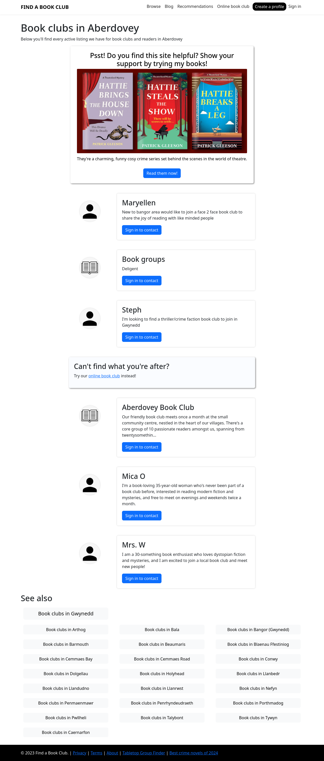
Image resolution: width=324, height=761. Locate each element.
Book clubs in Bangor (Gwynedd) (258, 629)
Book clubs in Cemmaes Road (162, 659)
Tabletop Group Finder (144, 753)
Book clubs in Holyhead (162, 673)
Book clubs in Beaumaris (162, 644)
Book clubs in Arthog (66, 629)
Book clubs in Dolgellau (66, 673)
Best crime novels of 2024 (193, 753)
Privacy (79, 753)
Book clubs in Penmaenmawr (66, 703)
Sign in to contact (141, 230)
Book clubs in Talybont (162, 717)
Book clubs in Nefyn (258, 688)
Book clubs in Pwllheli (65, 717)
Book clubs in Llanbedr (258, 673)
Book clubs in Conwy (258, 659)
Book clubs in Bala (162, 629)
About (112, 753)
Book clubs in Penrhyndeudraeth (162, 703)
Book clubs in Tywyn (258, 717)
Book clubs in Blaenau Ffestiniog (258, 644)
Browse (153, 6)
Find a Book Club (45, 7)
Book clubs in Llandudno (66, 688)
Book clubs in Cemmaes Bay (65, 659)
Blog (169, 6)
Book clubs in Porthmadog (258, 703)
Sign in (294, 6)
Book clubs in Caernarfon (66, 732)
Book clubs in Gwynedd (66, 613)
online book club (104, 376)
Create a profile (269, 6)
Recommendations (195, 6)
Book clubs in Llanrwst (162, 688)
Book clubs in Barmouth (66, 644)
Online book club (233, 6)
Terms (96, 753)
